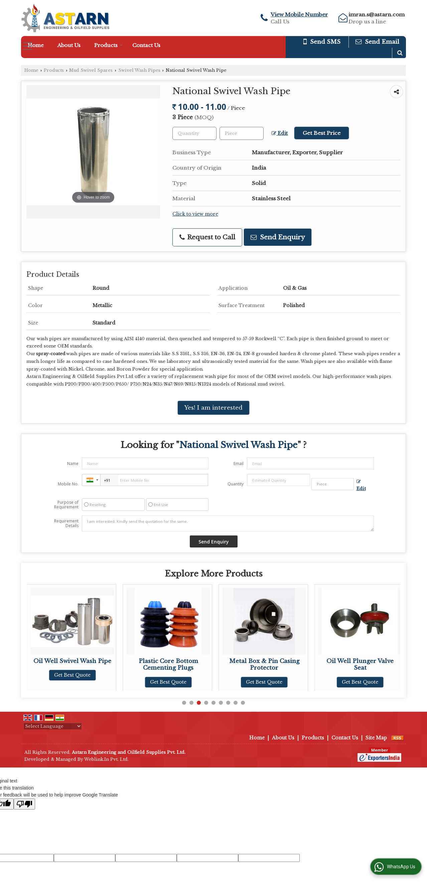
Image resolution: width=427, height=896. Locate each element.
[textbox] (242, 133)
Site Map (376, 738)
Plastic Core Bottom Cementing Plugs (264, 664)
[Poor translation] (24, 804)
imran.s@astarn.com (376, 14)
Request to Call (207, 237)
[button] (299, 14)
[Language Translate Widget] (52, 726)
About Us (69, 45)
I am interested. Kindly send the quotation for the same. (228, 523)
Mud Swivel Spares (91, 70)
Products (108, 45)
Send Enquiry (278, 237)
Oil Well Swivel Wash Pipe (168, 661)
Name (73, 463)
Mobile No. (68, 484)
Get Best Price (321, 133)
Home (36, 45)
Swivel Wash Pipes (139, 70)
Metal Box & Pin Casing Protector (360, 664)
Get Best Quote (72, 675)
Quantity (236, 484)
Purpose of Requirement (66, 504)
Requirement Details (66, 523)
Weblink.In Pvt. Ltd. (106, 759)
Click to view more (195, 214)
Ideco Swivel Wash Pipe (72, 661)
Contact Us (146, 45)
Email (239, 463)
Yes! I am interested (213, 407)
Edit (280, 133)
